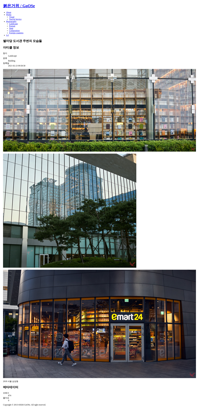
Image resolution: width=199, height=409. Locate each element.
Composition (14, 31)
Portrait (12, 26)
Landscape (13, 24)
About (8, 12)
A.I (7, 35)
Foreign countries (16, 33)
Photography (11, 21)
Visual (11, 17)
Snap (11, 28)
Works (8, 15)
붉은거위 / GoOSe (19, 5)
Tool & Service (15, 19)
